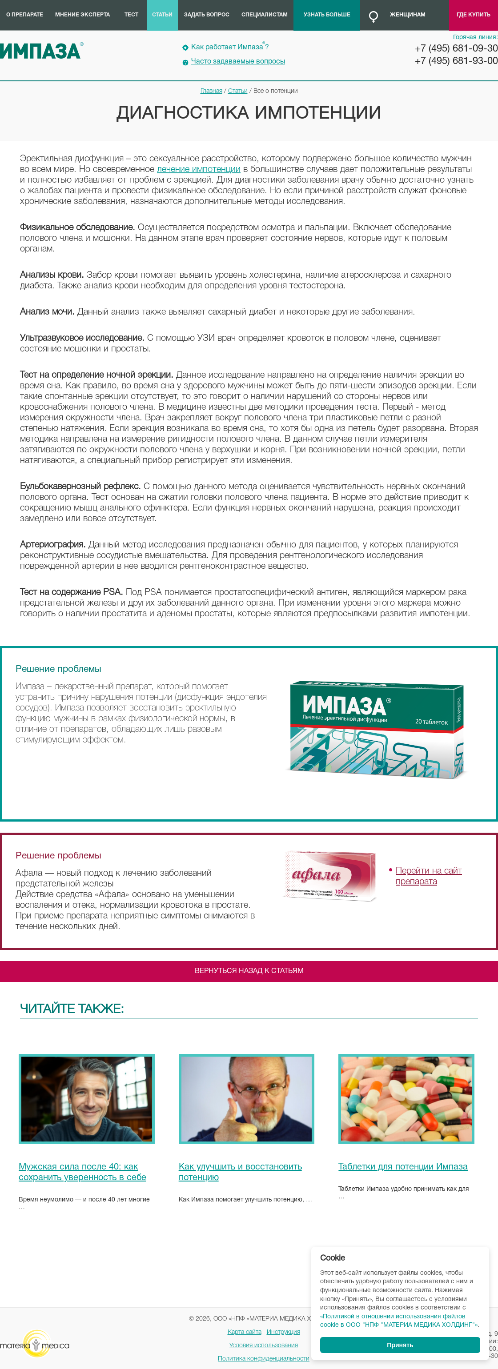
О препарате (24, 14)
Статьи (162, 14)
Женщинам (408, 14)
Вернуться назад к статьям (249, 971)
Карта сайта (244, 1332)
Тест (131, 14)
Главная (211, 91)
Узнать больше (327, 14)
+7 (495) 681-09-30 (456, 48)
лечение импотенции (199, 170)
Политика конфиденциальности (263, 1359)
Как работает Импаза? (230, 46)
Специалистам (264, 14)
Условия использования (263, 1346)
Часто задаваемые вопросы (238, 62)
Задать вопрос (206, 14)
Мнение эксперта (82, 14)
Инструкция (283, 1332)
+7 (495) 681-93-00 (456, 61)
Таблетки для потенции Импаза (403, 1167)
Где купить (473, 14)
